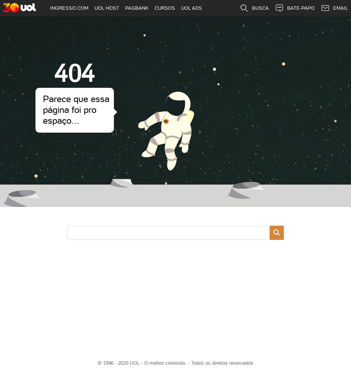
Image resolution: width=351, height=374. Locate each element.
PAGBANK (137, 8)
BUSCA (254, 8)
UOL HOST (106, 8)
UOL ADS (191, 8)
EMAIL (334, 8)
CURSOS (165, 8)
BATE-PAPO (295, 8)
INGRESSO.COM (69, 8)
